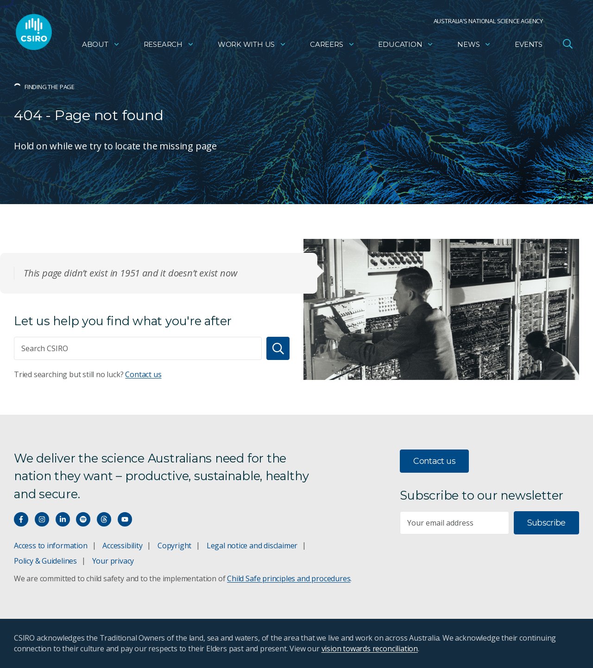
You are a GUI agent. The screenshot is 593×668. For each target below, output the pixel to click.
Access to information (51, 545)
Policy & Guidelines (45, 561)
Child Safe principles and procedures (288, 578)
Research (169, 44)
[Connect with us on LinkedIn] (63, 519)
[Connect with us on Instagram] (42, 519)
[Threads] (104, 519)
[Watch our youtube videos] (125, 519)
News (474, 44)
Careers (332, 44)
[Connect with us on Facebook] (21, 519)
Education (406, 44)
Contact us (143, 374)
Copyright (174, 545)
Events (529, 44)
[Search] (278, 348)
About (101, 44)
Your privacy (113, 561)
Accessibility (122, 545)
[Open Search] (567, 43)
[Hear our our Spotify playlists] (83, 519)
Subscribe (546, 523)
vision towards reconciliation (370, 648)
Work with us (252, 44)
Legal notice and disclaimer (252, 545)
